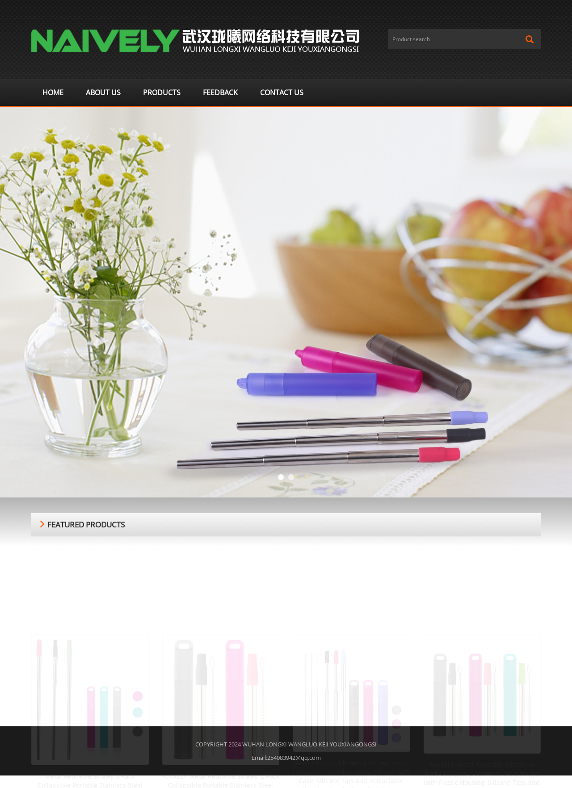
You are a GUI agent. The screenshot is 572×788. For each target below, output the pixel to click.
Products (162, 92)
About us (103, 92)
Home (52, 92)
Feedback (220, 92)
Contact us (281, 92)
